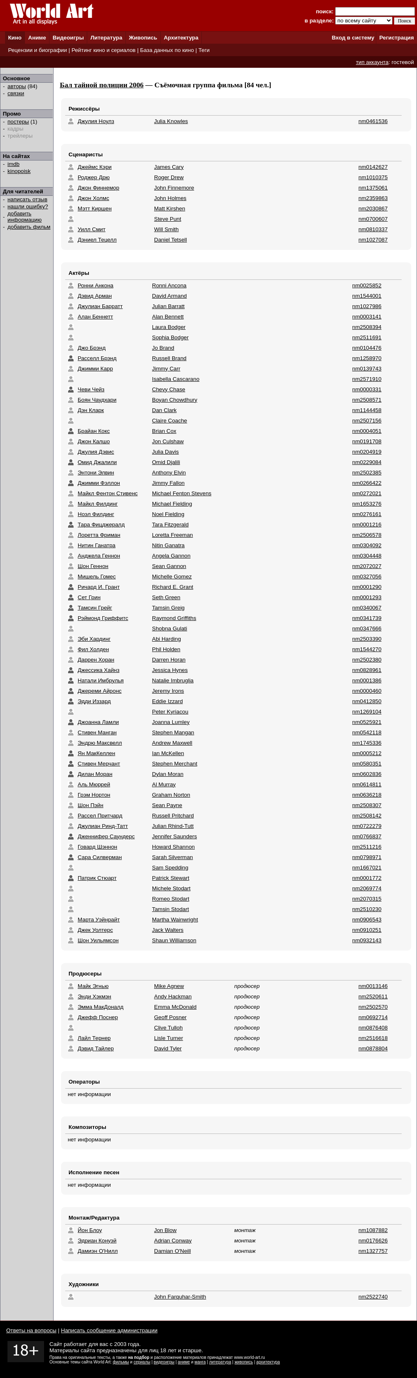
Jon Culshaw (168, 441)
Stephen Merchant (174, 764)
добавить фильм (29, 227)
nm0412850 (366, 701)
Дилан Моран (95, 774)
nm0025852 (366, 285)
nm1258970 (366, 358)
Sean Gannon (169, 566)
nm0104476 (366, 348)
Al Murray (164, 784)
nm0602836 (366, 774)
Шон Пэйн (90, 805)
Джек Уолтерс (95, 930)
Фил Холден (93, 649)
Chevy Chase (168, 389)
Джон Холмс (93, 198)
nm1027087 (373, 240)
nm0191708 (366, 441)
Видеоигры (68, 38)
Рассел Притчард (100, 815)
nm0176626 (373, 1240)
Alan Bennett (168, 317)
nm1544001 (366, 296)
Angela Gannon (171, 556)
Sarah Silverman (172, 857)
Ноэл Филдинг (96, 514)
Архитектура (181, 38)
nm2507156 (366, 420)
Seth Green (166, 597)
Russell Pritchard (173, 815)
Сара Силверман (100, 857)
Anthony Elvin (169, 472)
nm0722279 (366, 826)
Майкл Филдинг (98, 504)
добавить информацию (24, 216)
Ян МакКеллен (96, 753)
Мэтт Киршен (95, 208)
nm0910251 (366, 930)
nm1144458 (366, 410)
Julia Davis (165, 452)
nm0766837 (366, 836)
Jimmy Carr (166, 368)
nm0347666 (366, 628)
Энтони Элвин (96, 472)
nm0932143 (366, 940)
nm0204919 (366, 452)
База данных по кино (167, 50)
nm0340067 (366, 608)
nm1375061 (373, 188)
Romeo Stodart (170, 899)
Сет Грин (89, 597)
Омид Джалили (97, 462)
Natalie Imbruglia (173, 680)
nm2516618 (373, 1038)
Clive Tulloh (168, 1028)
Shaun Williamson (174, 940)
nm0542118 (366, 732)
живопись (244, 1362)
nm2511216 (366, 847)
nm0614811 (366, 784)
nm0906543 (366, 919)
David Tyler (168, 1048)
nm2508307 (366, 805)
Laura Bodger (169, 327)
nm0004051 (366, 431)
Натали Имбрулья (101, 680)
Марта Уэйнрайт (99, 919)
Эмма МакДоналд (100, 1007)
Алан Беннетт (95, 317)
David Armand (169, 296)
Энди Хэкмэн (94, 996)
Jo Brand (163, 348)
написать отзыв (27, 199)
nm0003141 (366, 317)
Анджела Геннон (99, 556)
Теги (204, 50)
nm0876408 (373, 1028)
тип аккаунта (372, 62)
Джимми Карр (95, 368)
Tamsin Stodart (170, 909)
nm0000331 (366, 389)
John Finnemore (174, 188)
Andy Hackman (172, 996)
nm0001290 (366, 587)
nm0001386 (366, 680)
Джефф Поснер (98, 1017)
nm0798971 (366, 857)
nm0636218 (366, 795)
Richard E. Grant (172, 587)
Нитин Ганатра (96, 545)
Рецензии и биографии (37, 50)
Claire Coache (169, 420)
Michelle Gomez (172, 576)
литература (220, 1362)
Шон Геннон (93, 566)
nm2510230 (366, 909)
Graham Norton (171, 795)
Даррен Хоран (96, 660)
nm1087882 (373, 1230)
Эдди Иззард (94, 701)
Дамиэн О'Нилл (98, 1251)
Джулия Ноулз (96, 121)
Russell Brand (169, 358)
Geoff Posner (170, 1017)
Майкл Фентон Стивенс (107, 493)
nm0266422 (366, 483)
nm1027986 (366, 306)
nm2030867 (373, 208)
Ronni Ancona (169, 285)
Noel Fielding (168, 514)
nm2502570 (373, 1007)
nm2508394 (366, 327)
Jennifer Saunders (174, 836)
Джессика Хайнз (99, 670)
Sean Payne (167, 805)
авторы (16, 86)
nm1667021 (366, 867)
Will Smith (166, 229)
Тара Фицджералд (101, 524)
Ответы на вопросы (31, 1330)
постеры (18, 122)
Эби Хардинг (94, 639)
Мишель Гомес (97, 576)
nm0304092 (366, 545)
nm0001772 (366, 878)
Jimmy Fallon (168, 483)
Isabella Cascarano (175, 379)
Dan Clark (164, 410)
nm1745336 (366, 743)
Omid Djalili (166, 462)
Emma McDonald (175, 1007)
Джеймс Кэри (95, 167)
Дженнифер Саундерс (106, 836)
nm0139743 (366, 368)
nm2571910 (366, 379)
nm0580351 (366, 764)
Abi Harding (166, 639)
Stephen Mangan (173, 732)
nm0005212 (366, 753)
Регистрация (396, 38)
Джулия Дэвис (96, 452)
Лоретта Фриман (99, 535)
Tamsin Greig (168, 608)
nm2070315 (366, 899)
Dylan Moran (168, 774)
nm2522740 (373, 1297)
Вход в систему (353, 38)
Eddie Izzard (167, 701)
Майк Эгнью (93, 986)
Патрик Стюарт (97, 878)
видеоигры (164, 1362)
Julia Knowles (171, 121)
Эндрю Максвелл (100, 743)
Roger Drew (169, 177)
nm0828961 (366, 670)
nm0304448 (366, 556)
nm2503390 (366, 639)
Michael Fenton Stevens (181, 493)
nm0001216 (366, 524)
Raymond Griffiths (174, 618)
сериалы (142, 1362)
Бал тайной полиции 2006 (102, 85)
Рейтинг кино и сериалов (103, 50)
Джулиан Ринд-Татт (103, 826)
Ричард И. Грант (99, 587)
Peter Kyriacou (170, 712)
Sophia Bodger (170, 337)
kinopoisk (19, 171)
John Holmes (170, 198)
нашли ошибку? (27, 206)
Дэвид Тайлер (96, 1048)
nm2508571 (366, 400)
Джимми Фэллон (99, 483)
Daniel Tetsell (170, 240)
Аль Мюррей (94, 784)
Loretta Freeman (172, 535)
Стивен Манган (97, 732)
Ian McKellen (168, 753)
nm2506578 (366, 535)
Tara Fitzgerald (170, 524)
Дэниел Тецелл (97, 240)
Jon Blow (165, 1230)
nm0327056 (366, 576)
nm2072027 (366, 566)
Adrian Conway (172, 1240)
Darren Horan (169, 660)
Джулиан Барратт (100, 306)
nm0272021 (366, 493)
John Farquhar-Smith (180, 1297)
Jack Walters (168, 930)
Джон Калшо (94, 441)
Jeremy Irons (168, 691)
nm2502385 (366, 472)
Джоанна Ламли (98, 722)
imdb (13, 164)
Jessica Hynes (170, 670)
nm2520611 (373, 996)
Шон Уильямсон (98, 940)
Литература (107, 38)
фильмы (121, 1362)
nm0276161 (366, 514)
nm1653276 (366, 504)
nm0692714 (373, 1017)
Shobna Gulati (169, 628)
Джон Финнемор (98, 188)
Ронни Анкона (95, 285)
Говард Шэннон (97, 847)
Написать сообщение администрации (109, 1330)
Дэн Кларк (91, 410)
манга (200, 1362)
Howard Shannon (173, 847)
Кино (15, 38)
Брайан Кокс (94, 431)
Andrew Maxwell (172, 743)
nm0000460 (366, 691)
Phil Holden (166, 649)
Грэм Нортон (94, 795)
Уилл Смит (91, 229)
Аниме (37, 38)
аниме (184, 1362)
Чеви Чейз (91, 389)
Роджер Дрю (94, 177)
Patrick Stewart (170, 878)
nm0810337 (373, 229)
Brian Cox (164, 431)
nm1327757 (373, 1251)
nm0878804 (373, 1048)
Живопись (143, 38)
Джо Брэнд (91, 348)
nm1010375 (373, 177)
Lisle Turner (168, 1038)
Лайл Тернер (94, 1038)
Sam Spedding (170, 867)
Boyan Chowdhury (174, 400)
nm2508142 (366, 815)
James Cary (169, 167)
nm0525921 (366, 722)
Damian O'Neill (172, 1251)
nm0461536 (373, 121)
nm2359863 (373, 198)
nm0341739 (366, 618)
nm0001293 (366, 597)
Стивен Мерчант (99, 764)
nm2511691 (366, 337)
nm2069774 (366, 888)
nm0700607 (373, 219)
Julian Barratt (168, 306)
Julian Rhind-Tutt (173, 826)
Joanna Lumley (170, 722)
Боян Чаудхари (97, 400)
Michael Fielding (172, 504)
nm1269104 (366, 712)
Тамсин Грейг (95, 608)
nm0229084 (366, 462)
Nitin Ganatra (168, 545)
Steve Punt (167, 219)
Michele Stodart (171, 888)
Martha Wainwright (175, 919)
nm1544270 (366, 649)
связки (15, 93)
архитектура (268, 1362)
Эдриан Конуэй (97, 1240)
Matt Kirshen (169, 208)
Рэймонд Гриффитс (103, 618)
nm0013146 (373, 986)
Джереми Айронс (100, 691)
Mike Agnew (169, 986)
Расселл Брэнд (97, 358)
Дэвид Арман (95, 296)
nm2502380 (366, 660)
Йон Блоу (90, 1230)
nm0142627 (373, 167)
